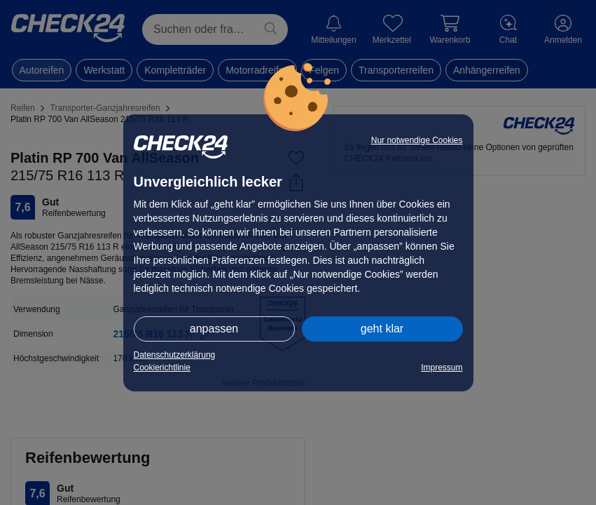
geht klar (382, 329)
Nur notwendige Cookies (417, 140)
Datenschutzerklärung (175, 355)
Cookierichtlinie (162, 367)
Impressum (441, 367)
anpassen (214, 329)
